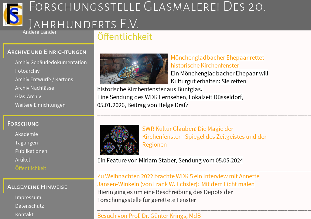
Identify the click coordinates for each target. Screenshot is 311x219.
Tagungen (26, 142)
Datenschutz (29, 206)
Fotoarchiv (27, 71)
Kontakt (24, 214)
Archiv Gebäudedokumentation (51, 62)
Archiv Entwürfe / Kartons (44, 79)
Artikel (22, 159)
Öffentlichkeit (30, 168)
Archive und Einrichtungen (46, 51)
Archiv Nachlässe (34, 88)
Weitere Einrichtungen (40, 105)
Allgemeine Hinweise (37, 186)
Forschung (23, 123)
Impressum (28, 197)
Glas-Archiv (28, 96)
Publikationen (31, 151)
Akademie (26, 134)
